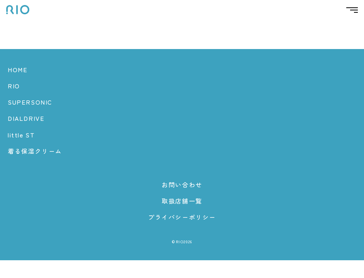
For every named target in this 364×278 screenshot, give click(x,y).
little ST (21, 134)
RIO (14, 85)
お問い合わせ (182, 184)
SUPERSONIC (30, 102)
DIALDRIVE (26, 118)
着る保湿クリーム (35, 151)
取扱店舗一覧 (182, 200)
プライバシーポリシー (182, 217)
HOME (17, 69)
